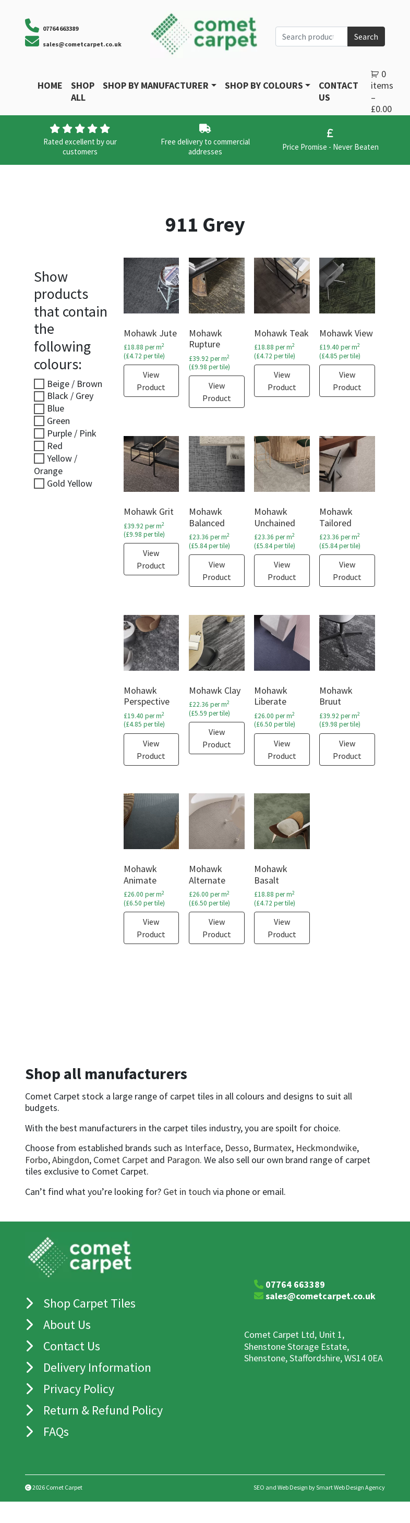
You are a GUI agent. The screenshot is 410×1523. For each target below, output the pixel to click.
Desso (237, 1148)
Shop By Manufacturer (156, 85)
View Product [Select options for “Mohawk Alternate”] (216, 927)
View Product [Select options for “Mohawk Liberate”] (282, 749)
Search (366, 36)
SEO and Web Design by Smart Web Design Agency (319, 1487)
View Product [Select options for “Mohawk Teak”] (282, 380)
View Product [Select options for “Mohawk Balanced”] (216, 570)
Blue (55, 408)
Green (58, 421)
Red (55, 446)
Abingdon (70, 1160)
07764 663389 (295, 1284)
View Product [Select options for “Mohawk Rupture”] (216, 391)
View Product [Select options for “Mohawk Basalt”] (282, 927)
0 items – (382, 91)
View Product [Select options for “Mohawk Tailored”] (347, 570)
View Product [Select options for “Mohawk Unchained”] (282, 570)
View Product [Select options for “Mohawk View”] (347, 380)
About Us (67, 1324)
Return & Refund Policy (103, 1410)
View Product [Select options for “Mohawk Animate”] (151, 927)
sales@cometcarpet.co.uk (82, 44)
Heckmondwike (326, 1148)
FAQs (56, 1431)
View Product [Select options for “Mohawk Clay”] (216, 738)
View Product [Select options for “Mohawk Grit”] (151, 559)
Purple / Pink (72, 433)
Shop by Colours (264, 85)
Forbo (36, 1160)
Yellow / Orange (55, 464)
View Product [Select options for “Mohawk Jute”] (151, 380)
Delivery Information (97, 1367)
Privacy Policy (78, 1389)
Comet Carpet (120, 1160)
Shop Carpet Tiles (89, 1303)
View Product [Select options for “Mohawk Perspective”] (151, 749)
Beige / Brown (74, 384)
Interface (203, 1148)
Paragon (183, 1160)
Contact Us (338, 91)
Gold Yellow (69, 483)
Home (50, 85)
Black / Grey (70, 396)
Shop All (82, 91)
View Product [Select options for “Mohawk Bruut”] (347, 749)
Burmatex (272, 1148)
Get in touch (187, 1192)
